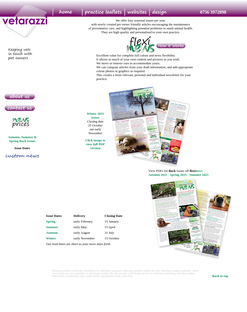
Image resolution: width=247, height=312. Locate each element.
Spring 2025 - (179, 175)
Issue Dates (22, 148)
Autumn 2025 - (159, 175)
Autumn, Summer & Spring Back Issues (22, 139)
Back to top (220, 276)
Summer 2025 (199, 175)
